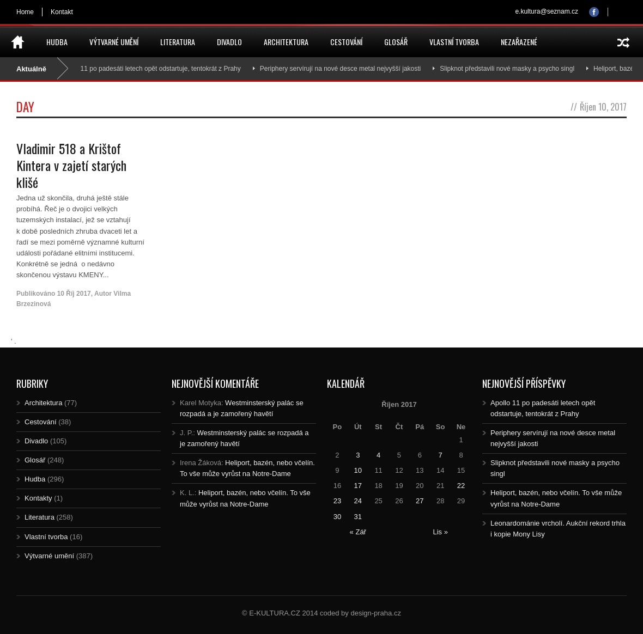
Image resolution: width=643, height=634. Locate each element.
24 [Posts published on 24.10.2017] (358, 501)
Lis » (440, 532)
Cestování (346, 41)
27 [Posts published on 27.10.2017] (419, 501)
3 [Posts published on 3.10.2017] (358, 455)
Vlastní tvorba (454, 41)
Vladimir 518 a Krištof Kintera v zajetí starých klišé (71, 165)
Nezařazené (519, 41)
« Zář (358, 532)
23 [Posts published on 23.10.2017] (337, 501)
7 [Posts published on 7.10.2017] (440, 455)
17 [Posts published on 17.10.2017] (358, 485)
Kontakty (38, 498)
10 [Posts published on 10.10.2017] (358, 470)
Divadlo (229, 41)
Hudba (57, 41)
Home (25, 12)
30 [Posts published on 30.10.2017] (337, 517)
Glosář (396, 41)
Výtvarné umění (113, 41)
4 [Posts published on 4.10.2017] (378, 455)
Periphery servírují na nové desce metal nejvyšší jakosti (343, 68)
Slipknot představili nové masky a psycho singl (509, 68)
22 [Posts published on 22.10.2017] (461, 485)
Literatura (177, 41)
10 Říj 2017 (74, 293)
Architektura (286, 41)
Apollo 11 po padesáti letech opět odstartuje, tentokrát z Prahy (153, 68)
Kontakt (62, 12)
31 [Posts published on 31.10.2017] (358, 517)
